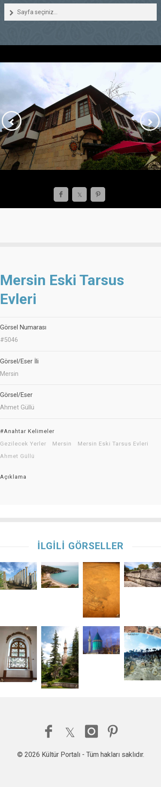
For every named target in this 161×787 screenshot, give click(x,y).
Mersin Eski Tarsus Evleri (113, 444)
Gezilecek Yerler (23, 444)
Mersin (62, 444)
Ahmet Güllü (17, 456)
